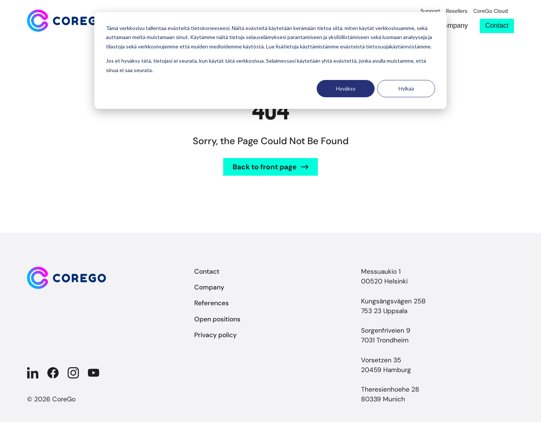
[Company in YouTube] (93, 372)
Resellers (456, 11)
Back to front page (264, 167)
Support (430, 11)
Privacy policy (215, 335)
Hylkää (406, 88)
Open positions (217, 319)
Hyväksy (345, 88)
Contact (497, 25)
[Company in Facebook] (53, 372)
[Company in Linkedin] (32, 372)
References (211, 303)
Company (453, 25)
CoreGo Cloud (490, 11)
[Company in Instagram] (73, 372)
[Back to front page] (66, 20)
